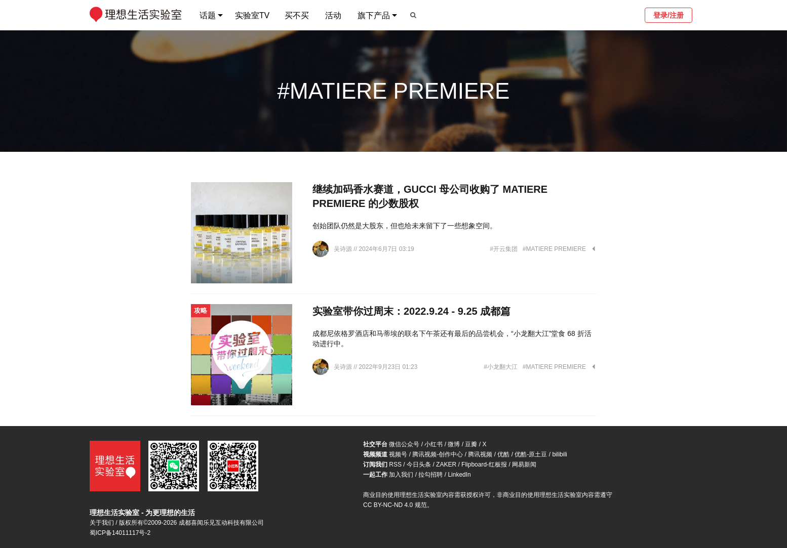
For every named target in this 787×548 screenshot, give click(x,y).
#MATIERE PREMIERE (554, 248)
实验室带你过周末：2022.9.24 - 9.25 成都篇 (411, 311)
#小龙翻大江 (501, 366)
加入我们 (401, 474)
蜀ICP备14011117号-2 (120, 532)
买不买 (297, 15)
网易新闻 (524, 464)
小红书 (433, 444)
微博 (454, 444)
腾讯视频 (480, 454)
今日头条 (419, 464)
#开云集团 (504, 248)
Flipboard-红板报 (484, 464)
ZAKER (446, 464)
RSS (395, 464)
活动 (333, 15)
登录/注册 (668, 15)
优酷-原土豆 (531, 454)
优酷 (503, 454)
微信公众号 (404, 444)
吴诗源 (343, 248)
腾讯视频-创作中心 (437, 454)
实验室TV (252, 15)
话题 (208, 15)
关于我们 (102, 522)
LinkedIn (459, 474)
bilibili (559, 454)
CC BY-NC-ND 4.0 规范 (395, 505)
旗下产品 (374, 15)
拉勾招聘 (430, 474)
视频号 (398, 454)
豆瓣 (471, 444)
